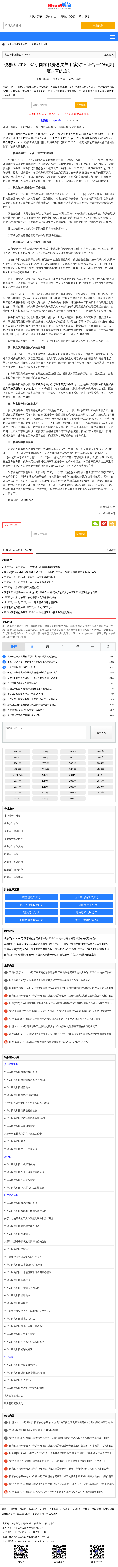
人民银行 (76, 1508)
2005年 (100, 763)
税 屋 (46, 79)
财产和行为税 (11, 1195)
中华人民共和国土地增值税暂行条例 (23, 1264)
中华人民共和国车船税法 (17, 1280)
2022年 (45, 792)
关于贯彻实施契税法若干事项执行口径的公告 (27, 1311)
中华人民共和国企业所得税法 (19, 1164)
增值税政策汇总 (31, 897)
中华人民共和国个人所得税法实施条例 (24, 1187)
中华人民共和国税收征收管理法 (20, 1365)
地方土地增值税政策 (87, 920)
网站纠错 (49, 1523)
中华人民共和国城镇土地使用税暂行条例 (25, 1211)
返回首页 (109, 54)
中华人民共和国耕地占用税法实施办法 (24, 1326)
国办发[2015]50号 (93, 134)
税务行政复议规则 (13, 1403)
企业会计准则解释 (13, 839)
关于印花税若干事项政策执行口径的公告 (25, 1241)
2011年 (72, 775)
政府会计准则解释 (13, 869)
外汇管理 (96, 1508)
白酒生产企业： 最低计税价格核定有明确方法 (29, 688)
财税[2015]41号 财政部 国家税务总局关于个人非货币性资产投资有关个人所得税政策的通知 (56, 1492)
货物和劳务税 (11, 1064)
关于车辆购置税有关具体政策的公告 (23, 1133)
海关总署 (64, 1508)
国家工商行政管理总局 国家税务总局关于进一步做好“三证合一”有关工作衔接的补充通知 (50, 954)
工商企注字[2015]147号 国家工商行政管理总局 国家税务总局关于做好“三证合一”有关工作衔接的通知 (56, 949)
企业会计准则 (11, 823)
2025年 (17, 798)
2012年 (100, 775)
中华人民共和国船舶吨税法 (18, 1349)
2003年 (45, 763)
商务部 (23, 1508)
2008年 (72, 769)
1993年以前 (17, 775)
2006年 (17, 769)
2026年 (45, 798)
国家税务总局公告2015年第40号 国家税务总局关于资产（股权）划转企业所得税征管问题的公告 (59, 1468)
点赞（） (14, 525)
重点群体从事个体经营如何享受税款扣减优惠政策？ (32, 662)
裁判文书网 (38, 1513)
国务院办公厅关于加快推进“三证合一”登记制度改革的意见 (48, 134)
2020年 (100, 787)
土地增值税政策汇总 (31, 920)
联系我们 (38, 1523)
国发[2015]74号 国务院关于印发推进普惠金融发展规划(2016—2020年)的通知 (48, 1042)
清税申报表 (27, 500)
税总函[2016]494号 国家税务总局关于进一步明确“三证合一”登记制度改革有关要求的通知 (50, 572)
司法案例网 (51, 1513)
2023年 (72, 792)
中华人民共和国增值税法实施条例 (21, 1095)
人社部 (43, 1508)
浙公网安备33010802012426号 (16, 1541)
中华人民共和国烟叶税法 (17, 1295)
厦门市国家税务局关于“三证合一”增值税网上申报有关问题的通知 (38, 612)
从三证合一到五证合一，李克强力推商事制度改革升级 (32, 567)
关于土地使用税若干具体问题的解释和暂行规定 (29, 1218)
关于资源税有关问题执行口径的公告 (23, 1257)
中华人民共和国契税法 (16, 1303)
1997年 (100, 751)
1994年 (17, 751)
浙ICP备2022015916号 (44, 1541)
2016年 (100, 781)
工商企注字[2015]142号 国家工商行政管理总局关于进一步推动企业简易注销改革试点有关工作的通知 (56, 944)
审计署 (86, 1508)
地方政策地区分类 (86, 912)
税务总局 (33, 1508)
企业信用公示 (23, 1513)
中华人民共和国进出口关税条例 (20, 1149)
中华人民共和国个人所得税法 (19, 1180)
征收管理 (9, 1357)
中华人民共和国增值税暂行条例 (20, 1072)
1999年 (45, 757)
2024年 (100, 792)
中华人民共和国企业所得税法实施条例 (24, 1172)
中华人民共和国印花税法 (17, 1234)
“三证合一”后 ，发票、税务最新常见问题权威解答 (30, 597)
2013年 (17, 781)
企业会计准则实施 (13, 846)
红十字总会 (108, 1508)
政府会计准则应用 (13, 862)
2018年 (45, 787)
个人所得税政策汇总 (31, 904)
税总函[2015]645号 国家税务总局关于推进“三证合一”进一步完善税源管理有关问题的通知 (50, 938)
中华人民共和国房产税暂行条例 (20, 1203)
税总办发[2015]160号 (35, 388)
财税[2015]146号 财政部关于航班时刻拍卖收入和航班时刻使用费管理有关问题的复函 (53, 1026)
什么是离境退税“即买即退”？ (21, 667)
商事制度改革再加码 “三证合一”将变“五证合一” (28, 607)
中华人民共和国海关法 (16, 1141)
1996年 (72, 751)
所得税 (7, 1157)
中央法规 (16, 54)
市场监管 (53, 1508)
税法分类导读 (31, 912)
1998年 (17, 757)
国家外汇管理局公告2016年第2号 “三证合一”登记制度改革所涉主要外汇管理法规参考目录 (50, 592)
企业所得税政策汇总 (87, 897)
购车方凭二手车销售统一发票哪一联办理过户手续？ (32, 699)
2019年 (72, 787)
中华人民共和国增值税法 (17, 1087)
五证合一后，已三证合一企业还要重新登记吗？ (28, 582)
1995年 (45, 751)
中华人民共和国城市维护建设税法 (21, 1226)
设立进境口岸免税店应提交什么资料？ (25, 710)
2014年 (45, 781)
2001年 (100, 757)
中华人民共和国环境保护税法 (19, 1334)
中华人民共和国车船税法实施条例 (21, 1288)
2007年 (45, 769)
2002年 (17, 763)
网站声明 (27, 1523)
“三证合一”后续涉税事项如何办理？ (22, 587)
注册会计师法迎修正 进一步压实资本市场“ (27, 44)
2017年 (17, 787)
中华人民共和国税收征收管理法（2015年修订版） (35, 1430)
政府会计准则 (11, 854)
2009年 (100, 769)
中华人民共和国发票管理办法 (19, 1380)
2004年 (72, 763)
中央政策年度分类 (86, 904)
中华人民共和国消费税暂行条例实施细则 (25, 1118)
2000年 (72, 757)
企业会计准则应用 (13, 831)
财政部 (14, 1508)
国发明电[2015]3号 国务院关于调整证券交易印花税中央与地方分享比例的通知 (49, 980)
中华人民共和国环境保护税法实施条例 (24, 1342)
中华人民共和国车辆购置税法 (19, 1126)
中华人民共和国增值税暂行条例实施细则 (25, 1080)
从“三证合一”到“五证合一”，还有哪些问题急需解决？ (32, 602)
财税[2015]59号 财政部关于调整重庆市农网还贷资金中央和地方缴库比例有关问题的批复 (55, 1019)
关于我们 (15, 1523)
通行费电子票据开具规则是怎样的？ (24, 715)
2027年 (72, 798)
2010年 (45, 775)
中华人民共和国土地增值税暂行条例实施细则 (27, 1272)
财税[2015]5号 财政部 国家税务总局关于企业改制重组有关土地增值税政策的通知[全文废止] (57, 1461)
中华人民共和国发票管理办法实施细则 (24, 1388)
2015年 (26, 54)
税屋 (6, 54)
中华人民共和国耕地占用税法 (19, 1318)
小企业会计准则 (12, 815)
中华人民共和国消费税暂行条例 (20, 1110)
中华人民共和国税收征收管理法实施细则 (25, 1372)
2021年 (17, 792)
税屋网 (5, 1523)
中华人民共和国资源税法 (17, 1249)
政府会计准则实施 (13, 877)
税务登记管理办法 (13, 1395)
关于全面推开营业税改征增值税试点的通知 (26, 1103)
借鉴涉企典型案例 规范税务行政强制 (25, 694)
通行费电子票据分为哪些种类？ (22, 683)
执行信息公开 (8, 1513)
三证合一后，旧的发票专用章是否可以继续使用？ (30, 577)
